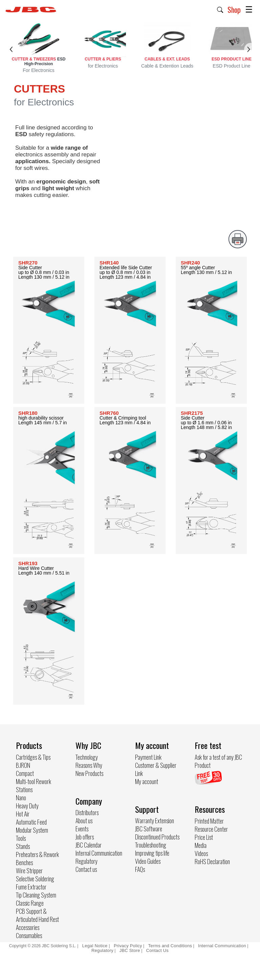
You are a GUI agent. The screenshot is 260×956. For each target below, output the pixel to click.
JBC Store (130, 950)
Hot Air (22, 813)
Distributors (87, 812)
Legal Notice (95, 945)
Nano (21, 797)
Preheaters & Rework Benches (37, 858)
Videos (201, 853)
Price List (204, 837)
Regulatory (86, 861)
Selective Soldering (35, 878)
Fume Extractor (31, 886)
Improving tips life (152, 853)
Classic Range (30, 903)
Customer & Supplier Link (155, 769)
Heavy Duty (27, 805)
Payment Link (148, 757)
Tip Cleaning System (36, 894)
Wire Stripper (29, 870)
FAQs (140, 869)
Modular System (32, 830)
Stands (23, 846)
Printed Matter (209, 820)
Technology (86, 757)
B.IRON (23, 765)
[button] (220, 9)
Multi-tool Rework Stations (33, 785)
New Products (89, 773)
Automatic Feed (31, 821)
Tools (21, 838)
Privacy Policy (128, 945)
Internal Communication (98, 853)
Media (201, 845)
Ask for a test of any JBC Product (218, 761)
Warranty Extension (154, 820)
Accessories (27, 927)
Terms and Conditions (170, 945)
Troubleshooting (150, 844)
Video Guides (147, 861)
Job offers (84, 836)
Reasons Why (88, 765)
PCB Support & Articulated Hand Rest (37, 915)
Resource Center (211, 829)
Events (81, 828)
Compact (25, 773)
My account (146, 781)
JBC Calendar (88, 844)
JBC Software (148, 828)
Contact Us (157, 950)
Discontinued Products (157, 836)
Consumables (29, 935)
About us (83, 820)
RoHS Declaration (212, 861)
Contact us (86, 869)
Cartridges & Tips (33, 757)
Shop (234, 9)
